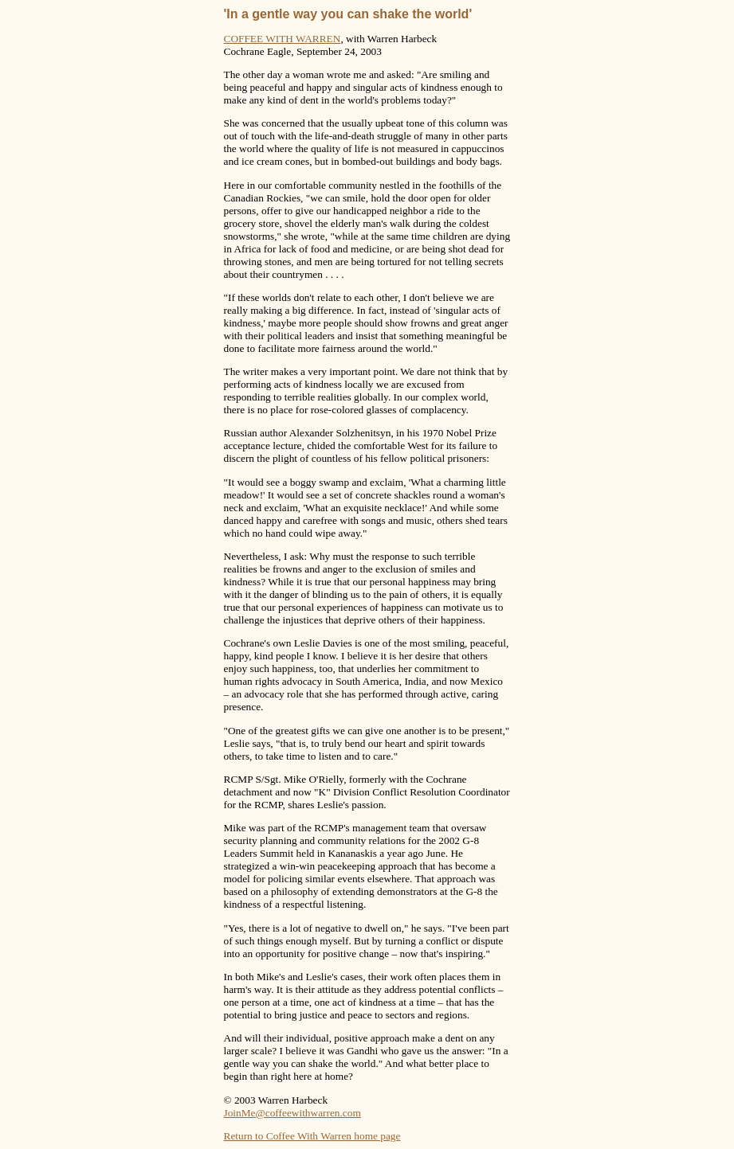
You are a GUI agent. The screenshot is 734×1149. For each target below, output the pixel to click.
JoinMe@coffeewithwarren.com (292, 1113)
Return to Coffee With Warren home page (312, 1136)
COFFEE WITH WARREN (282, 39)
